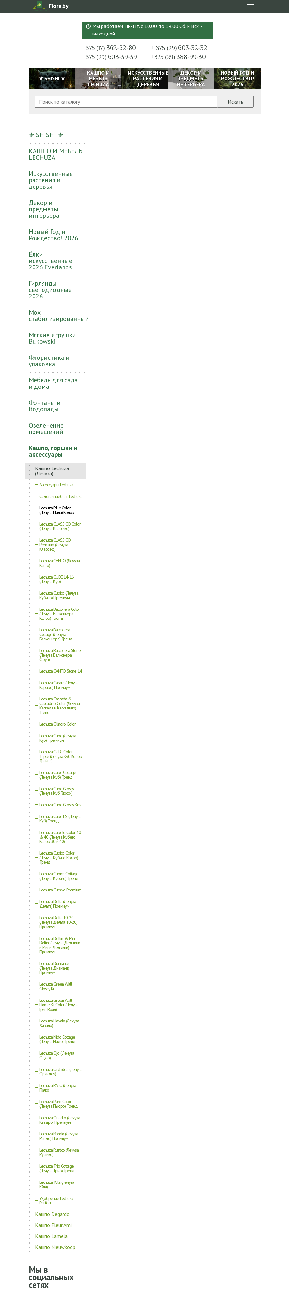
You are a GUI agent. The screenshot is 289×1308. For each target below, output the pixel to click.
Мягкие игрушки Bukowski (52, 338)
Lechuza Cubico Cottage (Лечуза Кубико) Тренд (58, 876)
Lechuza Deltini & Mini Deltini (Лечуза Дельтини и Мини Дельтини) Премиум (59, 945)
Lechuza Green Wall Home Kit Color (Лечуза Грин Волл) (58, 1004)
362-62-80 (109, 47)
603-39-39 (109, 56)
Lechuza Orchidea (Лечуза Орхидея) (60, 1071)
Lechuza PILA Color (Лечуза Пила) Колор (56, 510)
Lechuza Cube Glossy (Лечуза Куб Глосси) (56, 791)
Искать (235, 101)
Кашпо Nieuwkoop (55, 1247)
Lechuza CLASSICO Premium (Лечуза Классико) (55, 544)
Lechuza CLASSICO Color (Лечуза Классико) (60, 526)
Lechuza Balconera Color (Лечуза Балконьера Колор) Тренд (59, 613)
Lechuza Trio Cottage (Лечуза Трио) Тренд (56, 1168)
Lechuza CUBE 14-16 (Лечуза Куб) (56, 579)
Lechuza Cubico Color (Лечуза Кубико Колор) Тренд (58, 857)
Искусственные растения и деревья (51, 180)
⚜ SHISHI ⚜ (46, 135)
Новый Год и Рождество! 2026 (53, 234)
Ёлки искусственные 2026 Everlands (50, 260)
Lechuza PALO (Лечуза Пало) (57, 1087)
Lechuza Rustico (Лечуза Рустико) (59, 1152)
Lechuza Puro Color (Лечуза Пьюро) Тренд (58, 1104)
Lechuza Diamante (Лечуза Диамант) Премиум (54, 968)
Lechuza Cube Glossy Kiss (60, 805)
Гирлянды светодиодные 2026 (50, 289)
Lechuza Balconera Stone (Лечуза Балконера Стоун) (60, 655)
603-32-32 (179, 47)
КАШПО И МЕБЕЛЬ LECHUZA (55, 154)
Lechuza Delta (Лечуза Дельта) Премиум (57, 904)
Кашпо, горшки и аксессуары (53, 451)
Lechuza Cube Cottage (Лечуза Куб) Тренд (57, 775)
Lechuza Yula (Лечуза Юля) (56, 1184)
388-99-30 (178, 56)
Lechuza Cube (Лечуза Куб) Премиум (57, 738)
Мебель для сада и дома (53, 383)
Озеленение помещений (46, 428)
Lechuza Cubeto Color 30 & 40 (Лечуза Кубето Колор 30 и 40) (60, 837)
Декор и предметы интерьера (44, 209)
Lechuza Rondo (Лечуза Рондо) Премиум (58, 1136)
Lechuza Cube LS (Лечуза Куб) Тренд (60, 818)
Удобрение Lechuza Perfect (56, 1200)
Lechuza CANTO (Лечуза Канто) (59, 563)
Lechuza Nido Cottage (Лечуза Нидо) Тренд (57, 1039)
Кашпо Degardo (52, 1214)
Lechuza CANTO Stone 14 (60, 671)
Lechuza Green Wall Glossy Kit (55, 986)
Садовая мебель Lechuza (60, 496)
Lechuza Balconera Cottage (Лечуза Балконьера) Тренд (55, 634)
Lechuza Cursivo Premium (60, 890)
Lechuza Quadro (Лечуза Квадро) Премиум (59, 1120)
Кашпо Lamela (51, 1236)
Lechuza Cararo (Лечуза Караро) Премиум (58, 685)
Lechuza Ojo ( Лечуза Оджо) (56, 1055)
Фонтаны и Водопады (45, 405)
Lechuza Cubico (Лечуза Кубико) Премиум (58, 595)
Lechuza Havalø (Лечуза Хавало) (59, 1023)
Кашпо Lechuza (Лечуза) (52, 471)
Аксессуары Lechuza (56, 485)
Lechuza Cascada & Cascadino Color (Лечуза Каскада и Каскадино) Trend (59, 705)
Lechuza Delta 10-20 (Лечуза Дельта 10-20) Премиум (58, 922)
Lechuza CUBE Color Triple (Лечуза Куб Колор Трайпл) (60, 756)
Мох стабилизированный (57, 315)
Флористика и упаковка (49, 360)
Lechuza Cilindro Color (57, 724)
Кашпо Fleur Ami (53, 1225)
